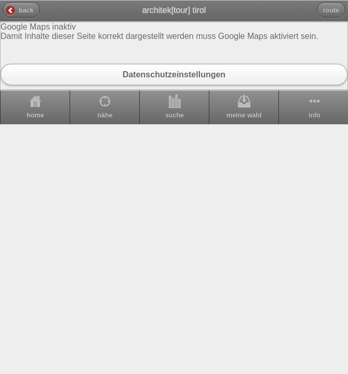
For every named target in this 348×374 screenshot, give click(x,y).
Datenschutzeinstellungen (174, 74)
